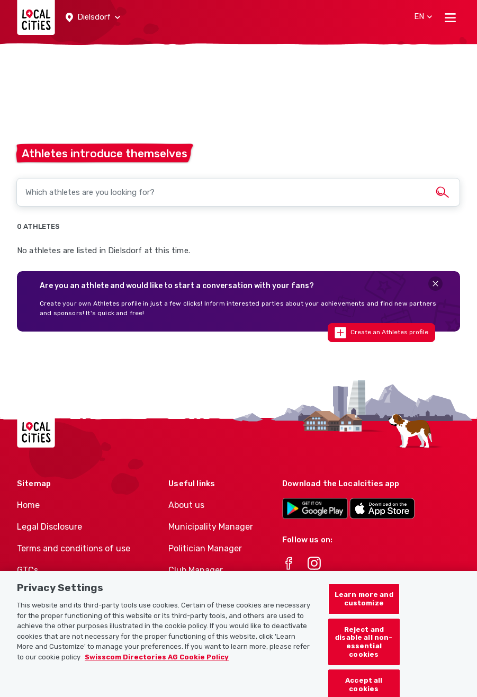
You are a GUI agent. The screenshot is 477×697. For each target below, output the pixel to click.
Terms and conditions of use (73, 548)
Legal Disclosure (49, 527)
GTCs (27, 570)
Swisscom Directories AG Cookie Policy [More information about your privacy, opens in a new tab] (157, 662)
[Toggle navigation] (450, 17)
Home (28, 505)
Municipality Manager (210, 527)
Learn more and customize (364, 604)
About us (186, 505)
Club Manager (195, 570)
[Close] (435, 283)
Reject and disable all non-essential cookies (363, 647)
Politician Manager (205, 548)
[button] (93, 17)
